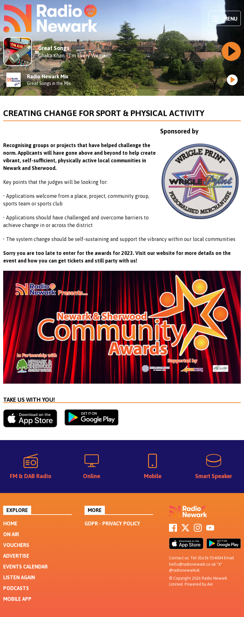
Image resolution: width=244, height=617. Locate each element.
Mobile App (17, 599)
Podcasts (16, 588)
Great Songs (53, 48)
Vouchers (16, 545)
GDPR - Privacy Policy (112, 523)
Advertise (16, 556)
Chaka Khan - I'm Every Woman (73, 55)
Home (10, 523)
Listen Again (19, 577)
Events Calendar (25, 566)
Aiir (210, 584)
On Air (11, 534)
